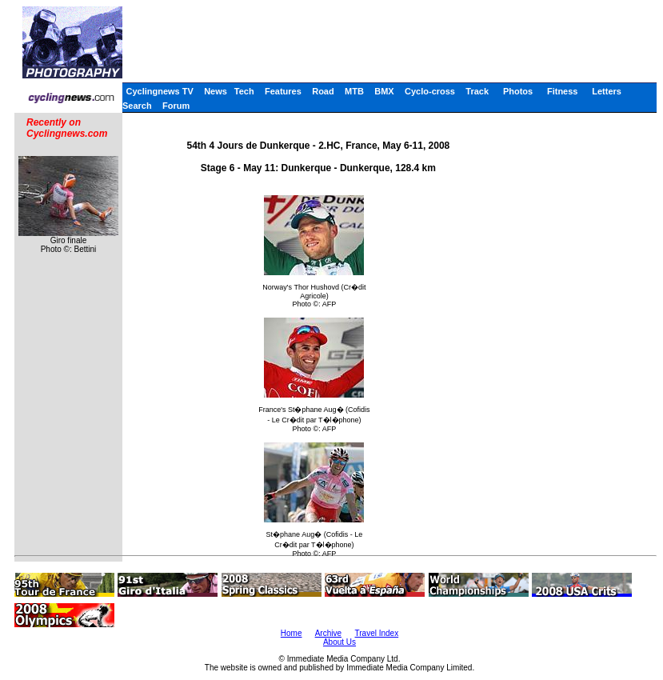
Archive (328, 633)
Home (291, 633)
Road (323, 91)
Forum (176, 105)
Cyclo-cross (430, 91)
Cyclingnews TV (159, 91)
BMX (383, 91)
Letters (606, 91)
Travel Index (377, 633)
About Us (339, 642)
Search (137, 105)
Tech (244, 91)
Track (477, 91)
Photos (518, 91)
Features (283, 91)
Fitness (562, 91)
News (215, 91)
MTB (354, 91)
